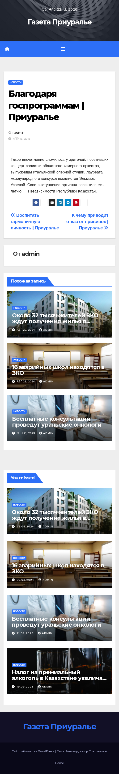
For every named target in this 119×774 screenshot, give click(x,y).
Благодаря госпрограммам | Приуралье (46, 105)
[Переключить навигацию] (63, 49)
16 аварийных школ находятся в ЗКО (58, 370)
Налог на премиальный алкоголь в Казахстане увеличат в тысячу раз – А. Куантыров (58, 678)
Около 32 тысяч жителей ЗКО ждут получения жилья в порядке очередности (55, 321)
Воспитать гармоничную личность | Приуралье (35, 221)
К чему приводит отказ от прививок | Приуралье (87, 221)
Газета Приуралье (60, 22)
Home (59, 763)
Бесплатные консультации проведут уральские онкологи (57, 421)
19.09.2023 (26, 686)
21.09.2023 (26, 633)
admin (19, 132)
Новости (15, 82)
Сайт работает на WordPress (33, 751)
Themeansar (98, 751)
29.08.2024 (26, 526)
